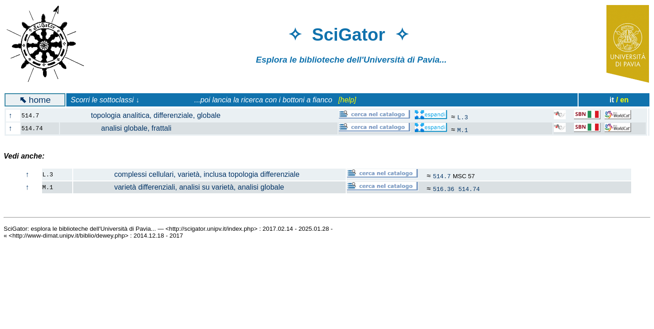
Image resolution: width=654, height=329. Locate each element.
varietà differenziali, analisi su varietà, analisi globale (179, 187)
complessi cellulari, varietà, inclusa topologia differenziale (187, 174)
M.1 (462, 130)
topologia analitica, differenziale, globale (145, 115)
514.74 (469, 189)
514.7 (441, 176)
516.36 (443, 189)
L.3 (462, 117)
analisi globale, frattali (121, 128)
